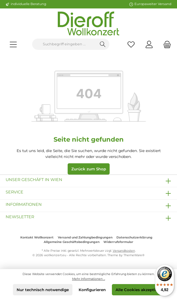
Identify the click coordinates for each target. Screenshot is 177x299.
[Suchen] (102, 44)
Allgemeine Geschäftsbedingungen (71, 242)
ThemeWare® (134, 255)
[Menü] (13, 44)
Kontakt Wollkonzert (37, 237)
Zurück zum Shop (88, 169)
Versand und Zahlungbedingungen (85, 237)
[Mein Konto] (149, 44)
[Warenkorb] (165, 44)
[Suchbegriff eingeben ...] (64, 44)
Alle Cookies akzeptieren (140, 289)
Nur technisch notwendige (43, 289)
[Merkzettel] (131, 44)
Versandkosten (124, 251)
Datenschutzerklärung (134, 237)
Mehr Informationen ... (88, 279)
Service (14, 192)
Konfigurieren (92, 289)
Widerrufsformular (118, 242)
